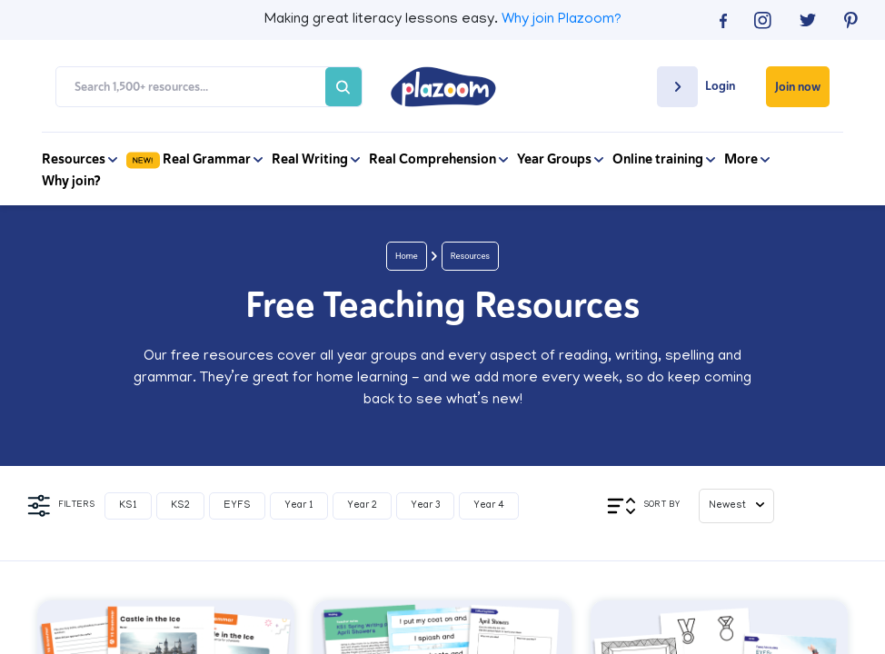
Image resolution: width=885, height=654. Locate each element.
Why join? (71, 181)
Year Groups (560, 159)
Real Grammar (194, 159)
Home (406, 256)
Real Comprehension (438, 159)
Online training (663, 159)
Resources (79, 159)
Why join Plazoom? (561, 20)
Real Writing (316, 159)
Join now (797, 86)
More (747, 159)
